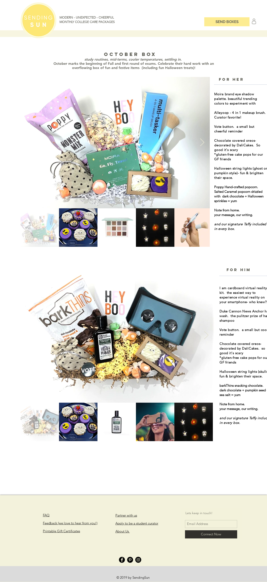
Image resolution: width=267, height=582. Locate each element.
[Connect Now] (211, 534)
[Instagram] (138, 560)
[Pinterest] (130, 560)
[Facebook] (122, 560)
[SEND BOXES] (227, 21)
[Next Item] (202, 142)
